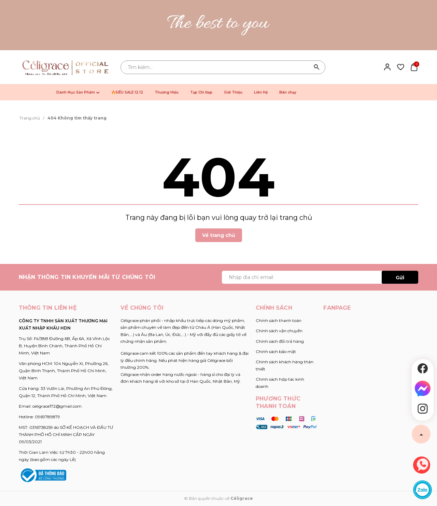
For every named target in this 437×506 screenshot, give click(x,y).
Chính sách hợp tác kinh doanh (280, 383)
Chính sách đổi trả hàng (280, 341)
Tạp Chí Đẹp (201, 92)
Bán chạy (287, 92)
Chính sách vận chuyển (279, 330)
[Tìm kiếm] (316, 67)
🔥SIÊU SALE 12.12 (127, 92)
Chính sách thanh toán (278, 320)
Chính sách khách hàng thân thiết (284, 365)
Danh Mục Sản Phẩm (78, 92)
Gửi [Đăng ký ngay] (400, 278)
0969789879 (47, 416)
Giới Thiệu (233, 92)
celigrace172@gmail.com (57, 406)
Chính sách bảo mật (276, 351)
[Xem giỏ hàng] (414, 67)
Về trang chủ (218, 235)
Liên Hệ (261, 92)
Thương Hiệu (167, 92)
